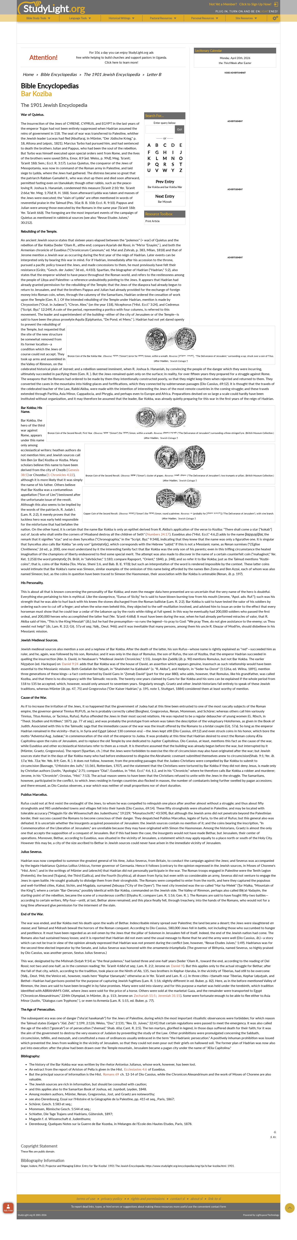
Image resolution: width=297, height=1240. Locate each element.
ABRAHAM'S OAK (56, 990)
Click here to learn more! (121, 62)
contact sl (177, 1198)
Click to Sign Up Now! (255, 4)
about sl (196, 1198)
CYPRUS (87, 123)
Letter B (154, 74)
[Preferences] (275, 18)
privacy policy (111, 1198)
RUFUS (80, 711)
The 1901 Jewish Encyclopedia (112, 74)
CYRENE (73, 123)
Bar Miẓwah (165, 201)
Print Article (152, 221)
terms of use (85, 1198)
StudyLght (46, 8)
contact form (218, 1206)
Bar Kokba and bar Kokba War (165, 187)
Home (28, 74)
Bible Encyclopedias (58, 74)
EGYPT (107, 123)
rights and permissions (147, 1198)
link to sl (214, 1198)
